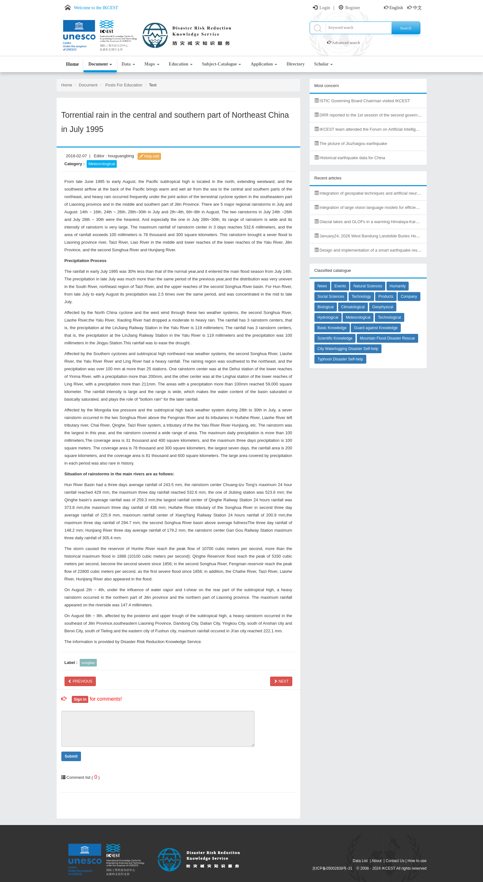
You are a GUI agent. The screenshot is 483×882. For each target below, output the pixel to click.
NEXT (281, 681)
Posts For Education (123, 85)
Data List (360, 861)
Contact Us (395, 861)
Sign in (80, 699)
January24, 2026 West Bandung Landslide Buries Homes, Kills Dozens (381, 236)
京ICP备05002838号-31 (332, 868)
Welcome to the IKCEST (96, 7)
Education (181, 64)
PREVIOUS (80, 681)
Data (128, 64)
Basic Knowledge (332, 328)
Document (100, 64)
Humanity (398, 286)
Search (405, 28)
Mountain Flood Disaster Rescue (387, 338)
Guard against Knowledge (376, 328)
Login (324, 7)
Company (409, 296)
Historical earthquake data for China (349, 157)
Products (385, 296)
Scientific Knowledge (335, 338)
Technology (361, 296)
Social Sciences (331, 296)
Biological (326, 307)
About (376, 861)
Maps (152, 64)
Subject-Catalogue (221, 64)
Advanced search (346, 42)
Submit (71, 756)
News (322, 286)
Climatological (353, 307)
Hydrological (328, 317)
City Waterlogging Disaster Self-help (348, 349)
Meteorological (101, 163)
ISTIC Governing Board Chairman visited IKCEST (362, 100)
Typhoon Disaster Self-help (340, 359)
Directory (296, 64)
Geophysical (382, 307)
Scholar (323, 64)
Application (264, 64)
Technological (389, 317)
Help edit (149, 156)
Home (72, 64)
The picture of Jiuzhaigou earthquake (350, 143)
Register (352, 7)
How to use (416, 861)
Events (340, 286)
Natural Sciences (367, 286)
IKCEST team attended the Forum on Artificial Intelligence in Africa (377, 129)
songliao (88, 662)
